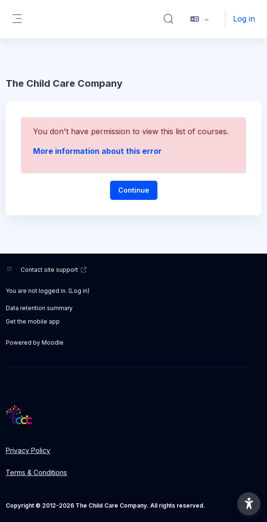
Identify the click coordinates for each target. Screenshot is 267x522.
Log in (244, 18)
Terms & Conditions (36, 472)
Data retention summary (39, 308)
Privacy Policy (28, 450)
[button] (168, 19)
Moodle (53, 342)
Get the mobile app (33, 321)
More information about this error (97, 151)
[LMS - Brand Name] (133, 414)
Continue (133, 190)
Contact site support (54, 269)
